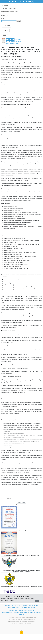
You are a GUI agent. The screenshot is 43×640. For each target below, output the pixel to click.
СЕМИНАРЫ (11, 607)
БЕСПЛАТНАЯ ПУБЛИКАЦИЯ (13, 605)
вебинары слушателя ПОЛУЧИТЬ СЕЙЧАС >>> (13, 41)
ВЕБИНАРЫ (4, 15)
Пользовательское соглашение (11, 612)
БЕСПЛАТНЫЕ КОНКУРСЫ (30, 605)
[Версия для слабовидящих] (21, 632)
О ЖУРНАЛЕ (4, 5)
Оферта (21, 614)
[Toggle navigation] (6, 26)
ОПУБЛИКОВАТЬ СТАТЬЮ (8, 9)
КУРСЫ (3, 18)
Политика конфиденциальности (31, 612)
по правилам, (21, 597)
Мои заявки (21, 502)
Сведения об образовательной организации (21, 610)
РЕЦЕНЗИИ (26, 607)
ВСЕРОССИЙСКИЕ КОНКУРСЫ (10, 12)
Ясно (37, 601)
